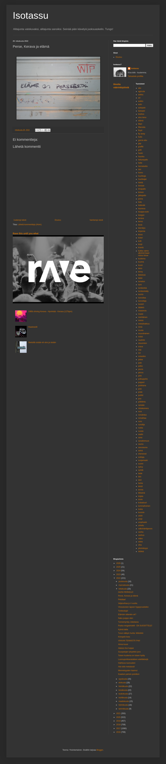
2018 (118, 724)
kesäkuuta (123, 690)
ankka (140, 95)
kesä (140, 225)
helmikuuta (123, 705)
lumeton (141, 281)
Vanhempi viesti (96, 220)
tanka (140, 483)
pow (140, 389)
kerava (141, 218)
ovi (139, 353)
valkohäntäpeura (145, 529)
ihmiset (141, 186)
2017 (118, 728)
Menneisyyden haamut (127, 670)
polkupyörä (143, 379)
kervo (140, 221)
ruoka (140, 428)
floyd (140, 130)
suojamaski (143, 460)
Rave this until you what (25, 233)
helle (140, 163)
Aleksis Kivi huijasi (126, 648)
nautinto (141, 340)
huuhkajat (142, 179)
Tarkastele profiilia (135, 76)
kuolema (141, 259)
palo (140, 363)
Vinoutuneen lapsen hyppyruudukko (133, 607)
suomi (140, 464)
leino (140, 268)
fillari (140, 124)
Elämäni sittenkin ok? (127, 614)
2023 (118, 574)
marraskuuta (124, 585)
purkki (140, 395)
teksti (140, 486)
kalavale (141, 205)
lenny (140, 272)
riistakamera (143, 408)
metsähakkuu (144, 324)
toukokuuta (123, 694)
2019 (118, 721)
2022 (118, 578)
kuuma (141, 262)
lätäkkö (141, 307)
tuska (140, 509)
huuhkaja (142, 176)
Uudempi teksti (20, 220)
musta (140, 330)
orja (139, 350)
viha (140, 545)
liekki (140, 278)
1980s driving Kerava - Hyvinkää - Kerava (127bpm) (50, 311)
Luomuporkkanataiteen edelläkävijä (133, 659)
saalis (140, 434)
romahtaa (142, 418)
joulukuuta (123, 581)
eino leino (142, 117)
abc (139, 88)
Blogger (100, 750)
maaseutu (142, 311)
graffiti (140, 147)
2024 (118, 570)
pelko (140, 366)
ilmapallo (142, 189)
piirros (140, 372)
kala (140, 202)
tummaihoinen (144, 506)
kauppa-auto (143, 212)
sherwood (142, 454)
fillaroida (141, 127)
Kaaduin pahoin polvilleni (128, 674)
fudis (140, 137)
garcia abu (142, 140)
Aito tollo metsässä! (126, 667)
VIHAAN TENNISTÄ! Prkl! (129, 641)
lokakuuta (123, 589)
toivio (140, 499)
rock (140, 411)
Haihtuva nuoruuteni (126, 663)
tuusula (141, 512)
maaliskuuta (124, 701)
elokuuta (122, 683)
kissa (140, 234)
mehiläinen (142, 317)
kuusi (140, 265)
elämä (140, 121)
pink (140, 376)
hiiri (139, 169)
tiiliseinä (141, 493)
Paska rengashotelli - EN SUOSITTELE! (135, 626)
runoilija (141, 424)
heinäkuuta (123, 686)
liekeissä (142, 275)
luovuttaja (142, 301)
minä (140, 327)
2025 (118, 567)
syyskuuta (123, 679)
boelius (141, 114)
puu (139, 398)
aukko (140, 101)
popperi (141, 382)
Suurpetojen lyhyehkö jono (129, 652)
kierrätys (141, 228)
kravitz (141, 247)
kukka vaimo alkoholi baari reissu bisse (144, 253)
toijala (140, 496)
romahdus (142, 415)
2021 (118, 713)
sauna (140, 444)
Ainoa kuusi (123, 644)
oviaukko (142, 356)
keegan (141, 215)
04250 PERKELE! (125, 592)
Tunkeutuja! (123, 611)
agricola (141, 91)
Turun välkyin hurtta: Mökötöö (130, 633)
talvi (140, 480)
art (139, 98)
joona (140, 199)
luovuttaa (142, 298)
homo (140, 173)
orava (140, 346)
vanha (140, 532)
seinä (140, 450)
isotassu (135, 68)
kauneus (141, 208)
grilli (140, 150)
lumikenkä (142, 288)
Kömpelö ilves (124, 637)
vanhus (141, 535)
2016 (118, 732)
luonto (140, 294)
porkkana (142, 385)
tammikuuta (124, 709)
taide (140, 473)
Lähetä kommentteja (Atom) (30, 224)
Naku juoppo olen (125, 618)
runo (140, 421)
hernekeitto (143, 166)
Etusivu (58, 220)
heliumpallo (143, 160)
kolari (140, 238)
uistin (140, 516)
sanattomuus (143, 441)
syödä (140, 470)
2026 (118, 563)
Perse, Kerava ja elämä (128, 596)
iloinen (141, 192)
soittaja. (141, 457)
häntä (140, 182)
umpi (140, 519)
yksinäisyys (143, 548)
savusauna (142, 447)
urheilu (141, 525)
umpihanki (142, 522)
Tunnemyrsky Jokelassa (128, 622)
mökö (140, 337)
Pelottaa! (122, 599)
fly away (141, 134)
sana (140, 437)
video (140, 538)
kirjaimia (141, 231)
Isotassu (30, 15)
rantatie (141, 405)
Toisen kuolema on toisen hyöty (131, 655)
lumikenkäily (143, 291)
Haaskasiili (32, 327)
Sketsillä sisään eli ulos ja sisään (42, 342)
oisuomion (142, 343)
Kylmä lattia (123, 629)
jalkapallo (142, 195)
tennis (140, 490)
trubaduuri (142, 503)
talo (139, 477)
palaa (140, 359)
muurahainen (143, 333)
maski (140, 314)
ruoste (140, 431)
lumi (140, 285)
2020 (118, 717)
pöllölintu (142, 402)
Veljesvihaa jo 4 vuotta (127, 603)
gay (139, 143)
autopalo (142, 108)
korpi (140, 244)
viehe (140, 542)
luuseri (141, 304)
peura (140, 369)
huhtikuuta (123, 698)
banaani (141, 111)
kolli (140, 241)
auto (140, 104)
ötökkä (141, 551)
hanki (140, 153)
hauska (141, 156)
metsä (140, 320)
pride (140, 392)
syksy (140, 467)
